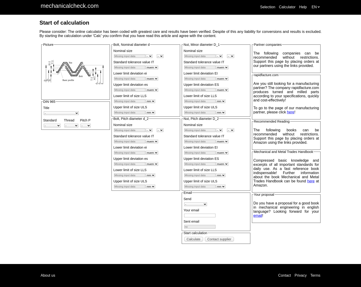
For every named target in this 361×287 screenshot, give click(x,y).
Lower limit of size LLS (130, 96)
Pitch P (85, 120)
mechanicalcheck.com (70, 6)
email (257, 216)
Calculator (287, 7)
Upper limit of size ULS (130, 107)
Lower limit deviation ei (130, 73)
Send (188, 199)
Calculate (194, 239)
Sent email (191, 221)
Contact (284, 275)
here (290, 112)
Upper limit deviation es (131, 84)
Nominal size (123, 51)
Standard (50, 120)
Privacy (300, 275)
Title (46, 108)
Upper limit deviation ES (201, 84)
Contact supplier (219, 239)
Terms (315, 275)
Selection (267, 7)
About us (48, 275)
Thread (69, 120)
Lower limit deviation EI (201, 73)
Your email (191, 210)
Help (303, 7)
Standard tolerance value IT (134, 62)
